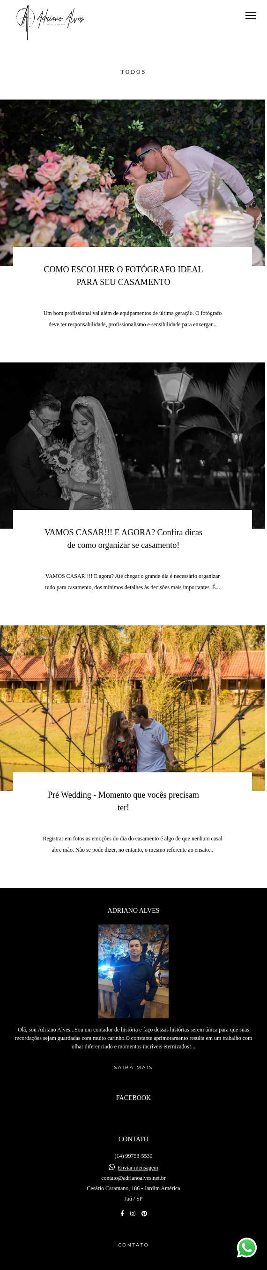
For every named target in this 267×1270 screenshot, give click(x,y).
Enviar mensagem (138, 1149)
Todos (134, 72)
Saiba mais (133, 1049)
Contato (133, 1226)
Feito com (133, 1262)
